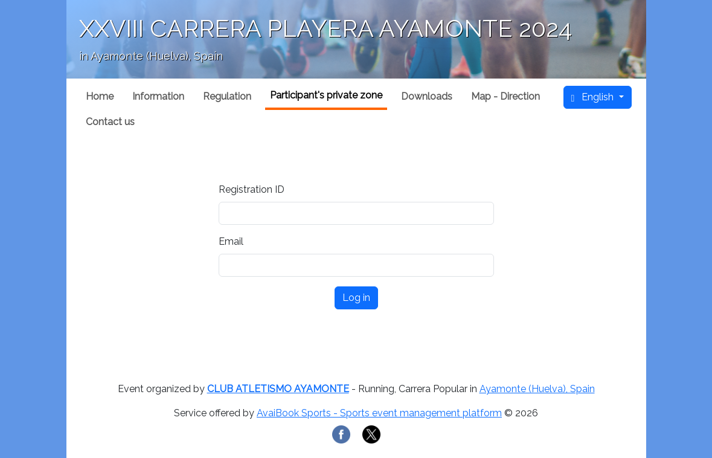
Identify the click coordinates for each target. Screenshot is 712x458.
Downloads (426, 96)
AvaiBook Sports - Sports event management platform (379, 413)
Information (158, 96)
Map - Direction (505, 96)
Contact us (110, 121)
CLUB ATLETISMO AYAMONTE (278, 389)
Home (100, 96)
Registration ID (251, 189)
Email (231, 241)
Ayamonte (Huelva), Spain (537, 389)
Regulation (227, 96)
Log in (356, 297)
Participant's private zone (326, 95)
